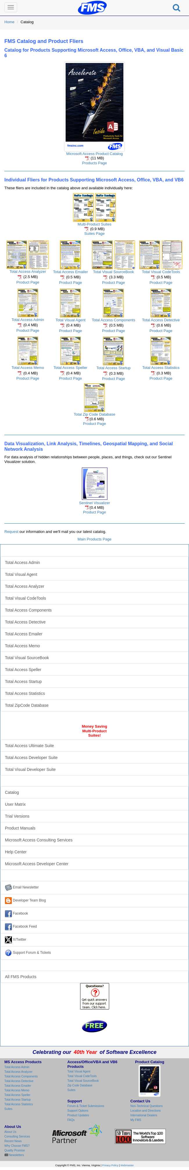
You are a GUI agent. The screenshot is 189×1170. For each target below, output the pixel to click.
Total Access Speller (70, 367)
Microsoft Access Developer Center (37, 863)
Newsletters (16, 1155)
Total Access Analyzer (28, 271)
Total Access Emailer (70, 272)
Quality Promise (14, 1150)
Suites (8, 1108)
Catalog (12, 792)
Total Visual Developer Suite (30, 769)
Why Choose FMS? (17, 1145)
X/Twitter (15, 939)
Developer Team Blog (25, 900)
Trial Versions (17, 816)
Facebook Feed (21, 926)
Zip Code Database (79, 1085)
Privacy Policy (110, 1165)
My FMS (135, 1120)
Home (9, 22)
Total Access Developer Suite (31, 757)
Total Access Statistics (160, 367)
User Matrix (15, 804)
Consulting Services (17, 1136)
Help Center (16, 852)
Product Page (27, 282)
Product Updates (78, 1115)
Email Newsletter (22, 887)
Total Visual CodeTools (161, 272)
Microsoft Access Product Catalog (94, 154)
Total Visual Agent (70, 320)
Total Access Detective (161, 320)
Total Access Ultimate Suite (29, 745)
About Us (10, 1131)
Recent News (12, 1141)
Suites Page (94, 233)
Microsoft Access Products (95, 550)
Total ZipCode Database (26, 705)
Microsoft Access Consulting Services (39, 840)
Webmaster (127, 1165)
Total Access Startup (113, 368)
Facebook (16, 913)
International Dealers (143, 1115)
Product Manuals (20, 828)
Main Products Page (94, 539)
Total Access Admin (28, 320)
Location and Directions (145, 1110)
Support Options (77, 1110)
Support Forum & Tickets (28, 952)
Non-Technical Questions (146, 1106)
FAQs (71, 1120)
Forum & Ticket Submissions (85, 1106)
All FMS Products (20, 976)
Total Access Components (113, 320)
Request (11, 531)
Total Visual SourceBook (113, 272)
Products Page (94, 163)
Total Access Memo (28, 367)
